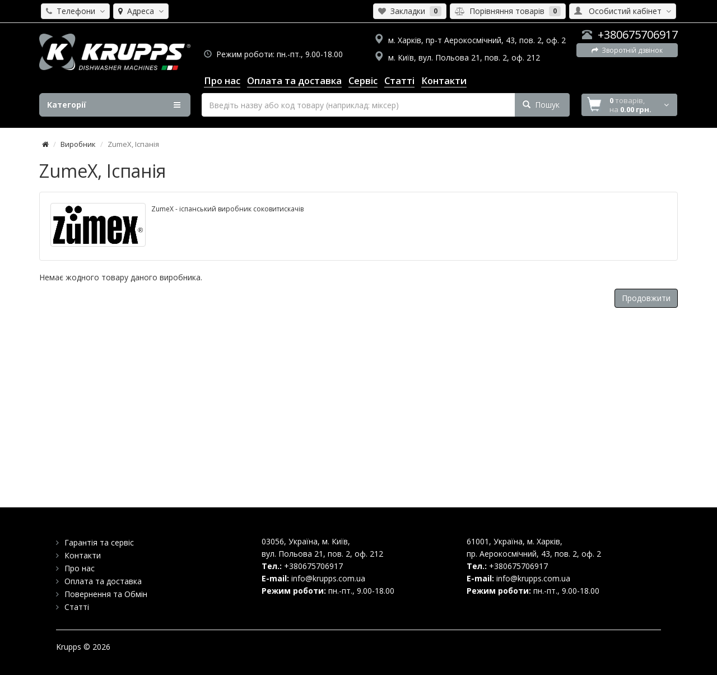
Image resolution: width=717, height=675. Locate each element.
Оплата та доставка (103, 581)
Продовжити (646, 298)
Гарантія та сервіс (99, 542)
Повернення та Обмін (105, 594)
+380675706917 (638, 34)
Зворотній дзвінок (627, 50)
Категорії (113, 104)
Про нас (79, 568)
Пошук (541, 104)
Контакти (82, 555)
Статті (76, 607)
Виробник (78, 144)
